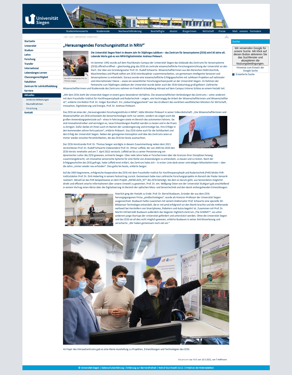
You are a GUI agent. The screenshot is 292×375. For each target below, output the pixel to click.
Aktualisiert (183, 359)
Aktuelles (29, 95)
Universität (30, 46)
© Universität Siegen (88, 367)
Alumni (173, 31)
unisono (243, 31)
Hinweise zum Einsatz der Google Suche (250, 69)
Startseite (29, 41)
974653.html (92, 37)
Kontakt (28, 112)
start (66, 37)
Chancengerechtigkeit (36, 77)
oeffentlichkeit (80, 37)
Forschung (29, 59)
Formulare (255, 31)
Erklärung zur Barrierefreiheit (141, 367)
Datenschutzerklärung (112, 367)
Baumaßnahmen (34, 103)
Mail (234, 31)
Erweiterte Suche (245, 74)
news (71, 37)
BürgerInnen (189, 31)
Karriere (28, 90)
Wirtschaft (208, 31)
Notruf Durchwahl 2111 (170, 367)
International (31, 68)
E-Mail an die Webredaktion (199, 367)
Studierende (103, 31)
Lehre (27, 54)
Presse (222, 31)
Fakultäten (30, 81)
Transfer (28, 63)
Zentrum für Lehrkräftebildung (40, 86)
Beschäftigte (157, 31)
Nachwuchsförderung (130, 31)
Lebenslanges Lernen (35, 72)
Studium (28, 50)
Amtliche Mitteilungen (37, 99)
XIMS (195, 359)
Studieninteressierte (77, 31)
